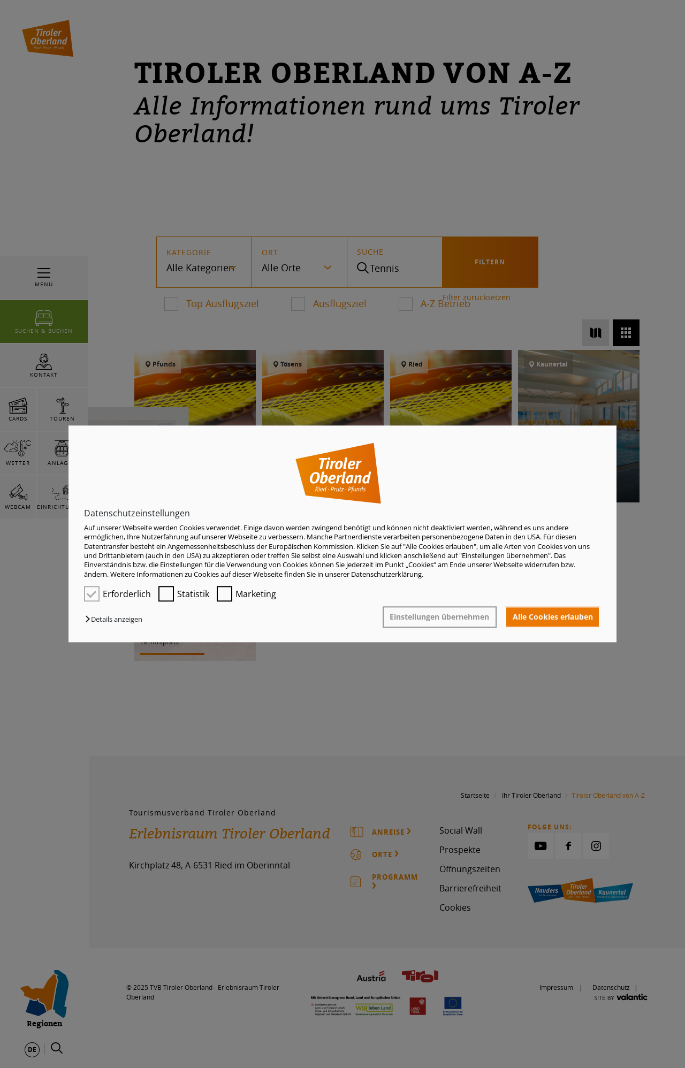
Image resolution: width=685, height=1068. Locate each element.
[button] (116, 619)
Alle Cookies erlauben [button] (553, 617)
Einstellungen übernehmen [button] (439, 617)
